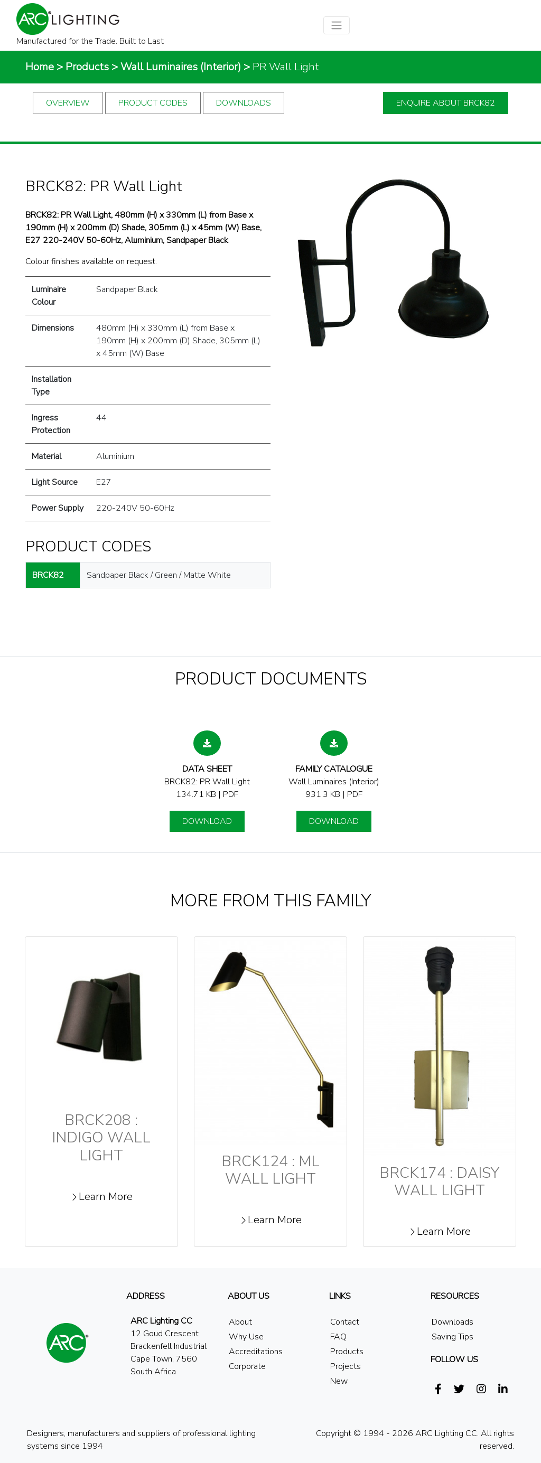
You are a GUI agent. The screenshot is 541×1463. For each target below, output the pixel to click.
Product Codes (153, 103)
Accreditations (256, 1351)
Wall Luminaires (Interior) (180, 67)
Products (87, 67)
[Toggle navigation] (336, 25)
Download (207, 821)
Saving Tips (452, 1337)
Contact (344, 1322)
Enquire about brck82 (445, 103)
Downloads (243, 103)
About (240, 1322)
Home (39, 67)
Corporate (247, 1366)
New (339, 1381)
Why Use (246, 1337)
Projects (345, 1366)
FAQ (338, 1337)
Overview (68, 103)
